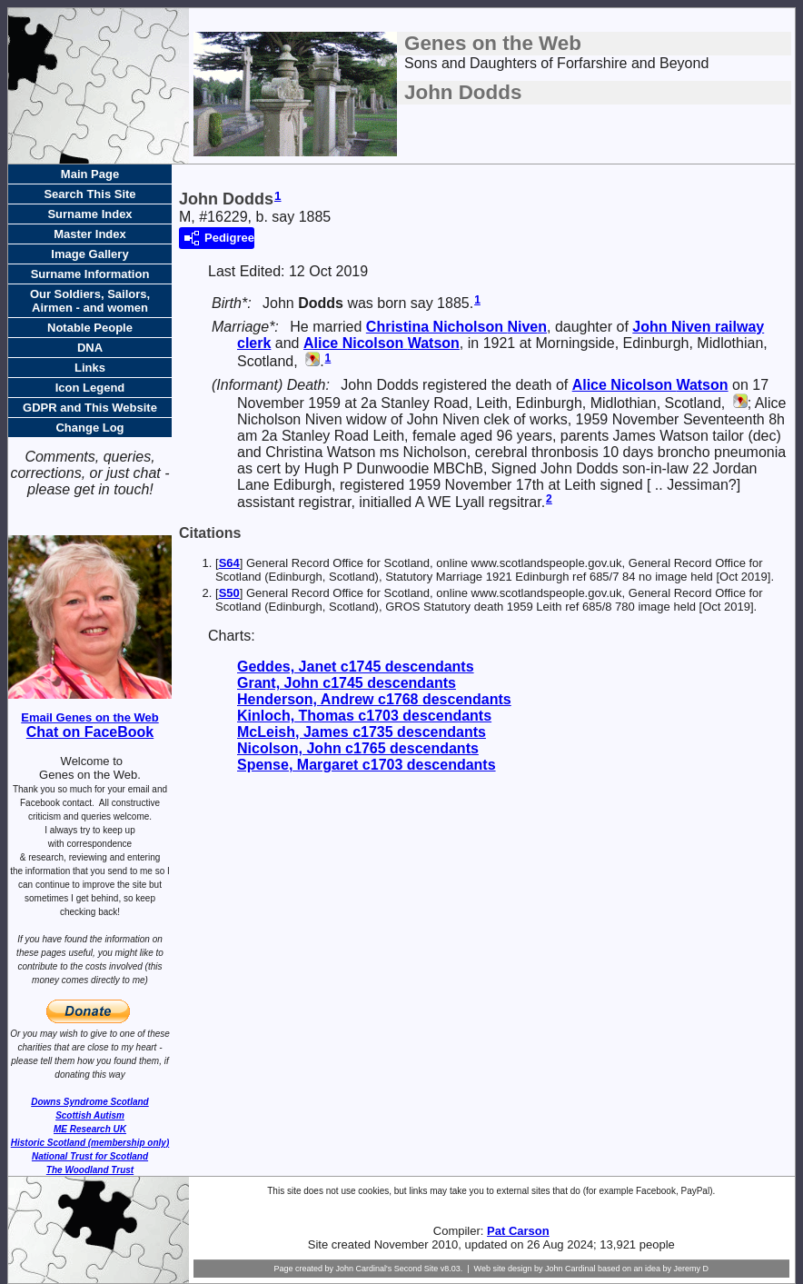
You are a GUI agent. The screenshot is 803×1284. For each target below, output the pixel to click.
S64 (229, 563)
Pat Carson (518, 1231)
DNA (90, 347)
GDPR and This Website (90, 407)
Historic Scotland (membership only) (90, 1143)
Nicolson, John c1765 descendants (358, 748)
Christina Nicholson (456, 326)
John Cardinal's (363, 1268)
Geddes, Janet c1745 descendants (355, 666)
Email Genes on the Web (89, 717)
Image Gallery (89, 254)
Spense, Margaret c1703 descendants (366, 764)
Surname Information (90, 274)
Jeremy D (691, 1268)
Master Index (89, 234)
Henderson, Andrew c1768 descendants (374, 699)
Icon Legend (90, 387)
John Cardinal (570, 1268)
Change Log (89, 427)
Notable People (90, 327)
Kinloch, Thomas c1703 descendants (364, 715)
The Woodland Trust (90, 1170)
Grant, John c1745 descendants (346, 683)
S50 (229, 593)
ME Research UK (90, 1129)
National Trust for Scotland (90, 1156)
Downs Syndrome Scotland (89, 1102)
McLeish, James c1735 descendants (361, 732)
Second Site (416, 1268)
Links (89, 367)
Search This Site (89, 194)
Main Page (90, 174)
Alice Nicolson (381, 343)
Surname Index (89, 214)
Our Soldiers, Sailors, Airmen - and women (90, 300)
